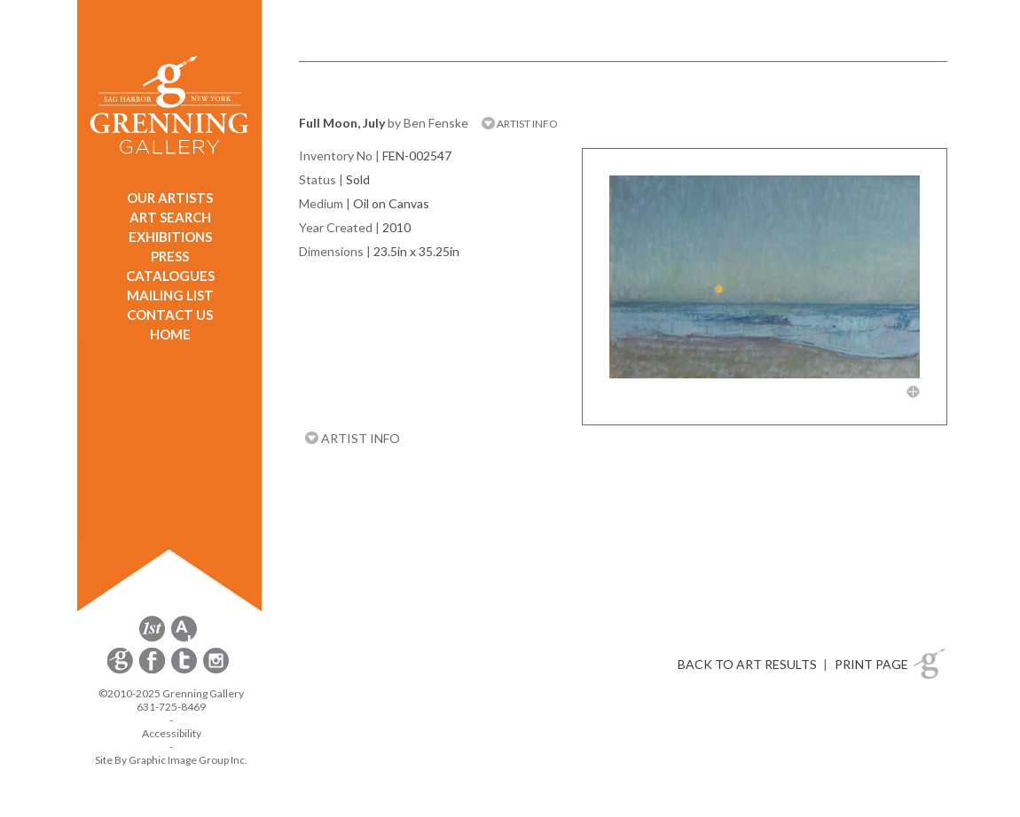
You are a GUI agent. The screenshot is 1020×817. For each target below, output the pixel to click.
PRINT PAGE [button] (871, 664)
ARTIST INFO (520, 123)
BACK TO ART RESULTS (747, 664)
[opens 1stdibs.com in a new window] (152, 638)
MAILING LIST (170, 295)
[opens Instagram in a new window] (216, 670)
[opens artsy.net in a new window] (184, 638)
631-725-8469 (171, 706)
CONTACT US (170, 315)
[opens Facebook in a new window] (153, 670)
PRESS (170, 256)
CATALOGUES (170, 276)
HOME (170, 334)
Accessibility (171, 733)
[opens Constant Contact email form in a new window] (121, 670)
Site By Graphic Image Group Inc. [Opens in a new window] (171, 759)
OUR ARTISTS (170, 198)
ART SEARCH (170, 217)
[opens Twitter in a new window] (185, 670)
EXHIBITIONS (170, 237)
